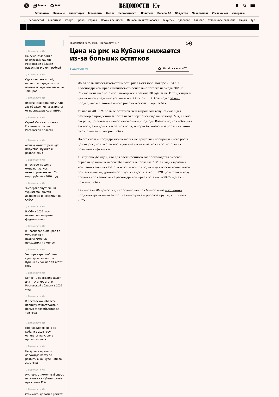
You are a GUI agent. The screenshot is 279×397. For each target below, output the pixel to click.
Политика (147, 13)
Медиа (110, 13)
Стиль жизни (220, 13)
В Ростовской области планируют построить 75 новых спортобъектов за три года (42, 306)
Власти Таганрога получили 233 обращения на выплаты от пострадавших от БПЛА (44, 106)
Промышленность (112, 20)
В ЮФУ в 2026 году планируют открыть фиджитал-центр (39, 215)
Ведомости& (36, 20)
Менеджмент (200, 13)
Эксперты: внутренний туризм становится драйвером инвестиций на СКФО (43, 193)
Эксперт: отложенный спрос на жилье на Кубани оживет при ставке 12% (44, 378)
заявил (180, 98)
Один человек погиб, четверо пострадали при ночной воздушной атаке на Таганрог (44, 85)
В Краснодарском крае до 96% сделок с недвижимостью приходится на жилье (42, 236)
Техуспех (168, 20)
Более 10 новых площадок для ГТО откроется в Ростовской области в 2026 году (43, 283)
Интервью (238, 13)
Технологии (95, 13)
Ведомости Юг (112, 43)
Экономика (42, 13)
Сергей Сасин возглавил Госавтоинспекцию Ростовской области (41, 126)
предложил (176, 190)
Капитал (199, 20)
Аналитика (54, 20)
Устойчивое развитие (221, 20)
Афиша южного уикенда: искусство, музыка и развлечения (42, 149)
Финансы (59, 13)
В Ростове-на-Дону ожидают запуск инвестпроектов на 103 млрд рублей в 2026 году (41, 170)
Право (80, 20)
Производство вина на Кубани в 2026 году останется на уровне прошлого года (40, 333)
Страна (92, 20)
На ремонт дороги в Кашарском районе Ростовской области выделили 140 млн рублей (43, 61)
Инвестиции (76, 13)
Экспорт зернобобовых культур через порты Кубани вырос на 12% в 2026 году (44, 260)
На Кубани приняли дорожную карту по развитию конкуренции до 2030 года (43, 357)
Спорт (69, 20)
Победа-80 (164, 13)
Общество (181, 13)
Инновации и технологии (143, 20)
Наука (243, 20)
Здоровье (184, 20)
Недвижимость (127, 13)
